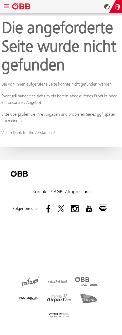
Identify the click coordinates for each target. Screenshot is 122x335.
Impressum (79, 191)
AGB (58, 191)
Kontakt (40, 191)
